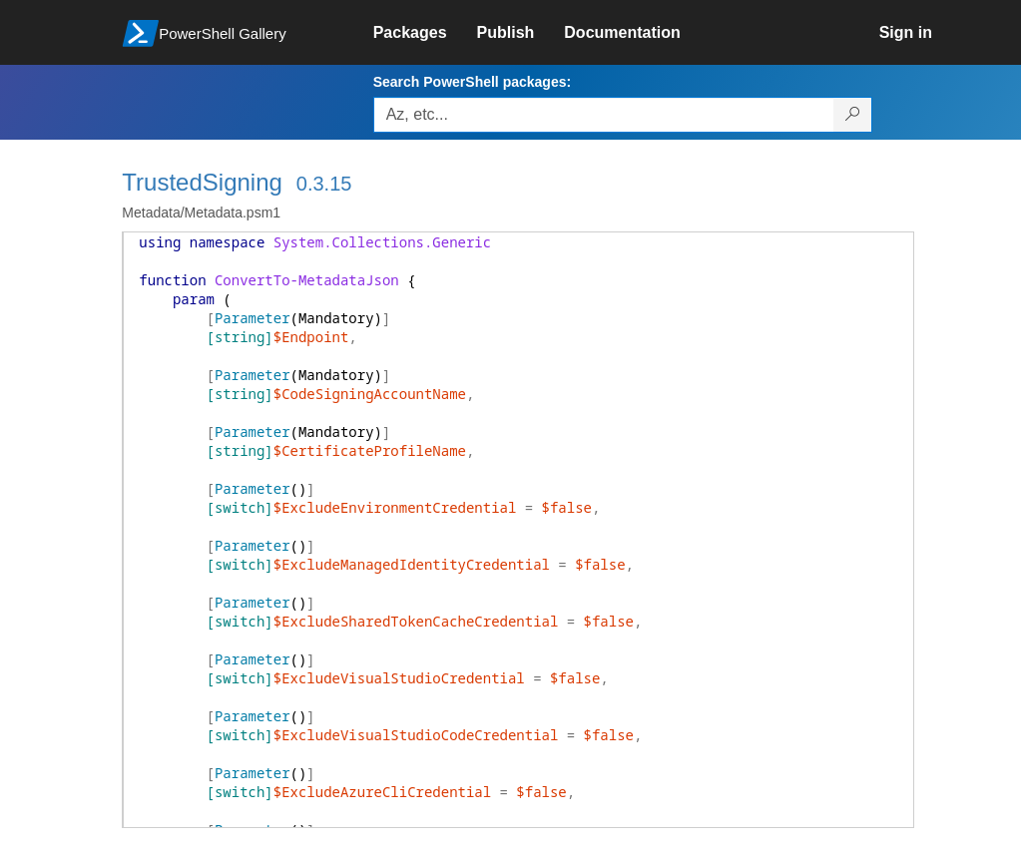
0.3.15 (324, 184)
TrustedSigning (202, 182)
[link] (425, 33)
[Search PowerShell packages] (852, 115)
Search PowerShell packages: (472, 82)
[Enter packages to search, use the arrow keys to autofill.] (603, 115)
